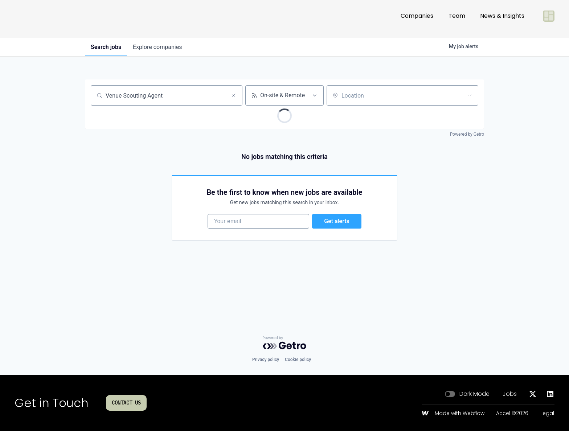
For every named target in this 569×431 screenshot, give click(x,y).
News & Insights (502, 19)
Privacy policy (265, 359)
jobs (106, 47)
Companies (417, 19)
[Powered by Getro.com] (284, 342)
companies (157, 47)
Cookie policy (298, 359)
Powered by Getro (467, 134)
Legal (547, 413)
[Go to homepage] (38, 19)
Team (457, 19)
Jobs (510, 394)
